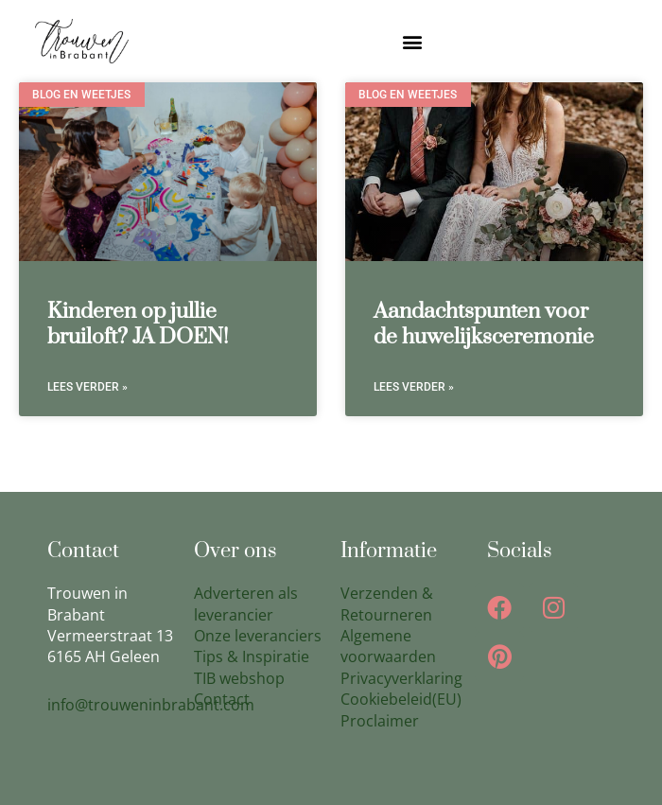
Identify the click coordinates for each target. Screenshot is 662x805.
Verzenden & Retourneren (386, 603)
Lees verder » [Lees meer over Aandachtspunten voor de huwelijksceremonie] (414, 387)
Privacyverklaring (401, 678)
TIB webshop (239, 678)
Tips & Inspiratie (251, 656)
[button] (412, 41)
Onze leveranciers (258, 635)
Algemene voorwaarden (388, 646)
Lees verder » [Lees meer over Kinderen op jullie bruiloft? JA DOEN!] (87, 387)
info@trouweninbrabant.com (150, 704)
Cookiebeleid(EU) (401, 699)
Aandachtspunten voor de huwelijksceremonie (484, 324)
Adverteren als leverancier (246, 603)
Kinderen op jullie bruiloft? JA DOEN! (138, 324)
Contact (222, 699)
